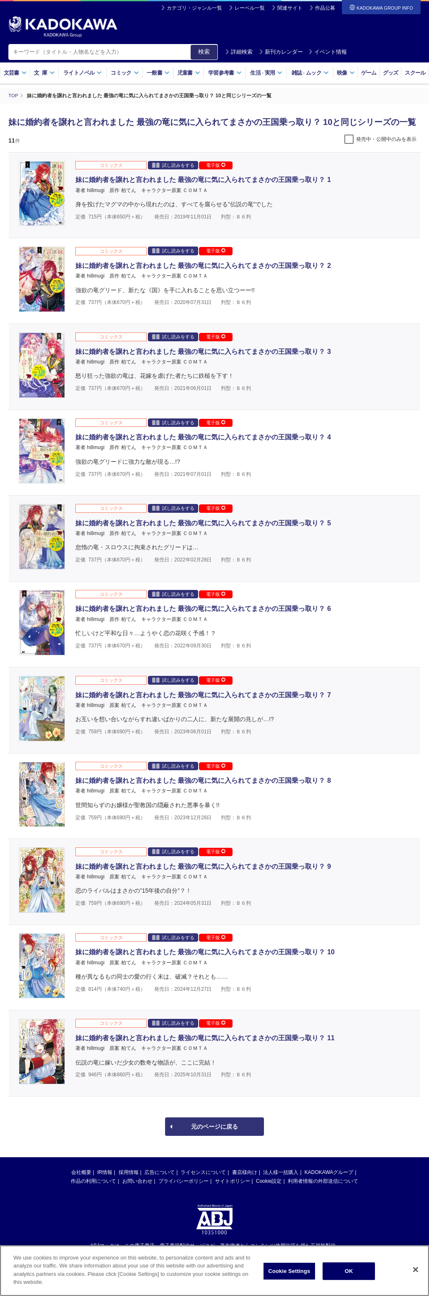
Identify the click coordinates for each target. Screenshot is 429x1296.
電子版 (215, 164)
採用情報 (129, 1172)
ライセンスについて (203, 1172)
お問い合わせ (137, 1181)
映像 (346, 73)
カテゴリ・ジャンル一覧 (194, 8)
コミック (125, 73)
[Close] (415, 1271)
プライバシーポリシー (183, 1181)
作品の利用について (93, 1181)
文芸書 (15, 73)
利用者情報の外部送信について (323, 1181)
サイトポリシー (232, 1181)
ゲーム (369, 73)
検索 (204, 51)
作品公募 (325, 8)
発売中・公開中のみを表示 (386, 139)
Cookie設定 (269, 1181)
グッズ (390, 73)
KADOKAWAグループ (329, 1172)
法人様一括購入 (280, 1172)
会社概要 (81, 1172)
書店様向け (244, 1172)
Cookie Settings (289, 1272)
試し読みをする (173, 164)
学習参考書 (225, 73)
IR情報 (104, 1172)
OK (349, 1272)
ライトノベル (82, 73)
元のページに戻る (214, 1126)
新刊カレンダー (281, 52)
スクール (415, 73)
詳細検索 (239, 52)
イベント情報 (327, 52)
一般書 (158, 73)
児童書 (188, 73)
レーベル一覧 (250, 8)
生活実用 (266, 73)
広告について (160, 1172)
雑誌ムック (310, 73)
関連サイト (289, 8)
